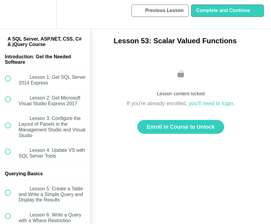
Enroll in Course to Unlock (181, 127)
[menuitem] (45, 14)
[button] (11, 14)
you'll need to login (211, 103)
